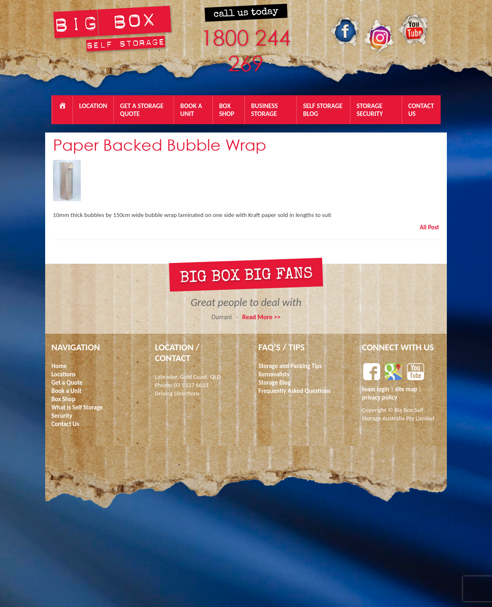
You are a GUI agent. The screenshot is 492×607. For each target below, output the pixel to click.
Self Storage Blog (322, 110)
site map (406, 389)
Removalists (273, 374)
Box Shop (226, 110)
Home (59, 366)
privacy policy (379, 397)
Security (61, 415)
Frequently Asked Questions (294, 391)
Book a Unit (66, 391)
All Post (429, 227)
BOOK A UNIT (191, 110)
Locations (63, 374)
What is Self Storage (77, 407)
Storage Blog (274, 382)
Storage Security (370, 110)
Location (93, 106)
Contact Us (421, 110)
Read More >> (261, 317)
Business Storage (264, 110)
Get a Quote (66, 382)
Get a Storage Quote (142, 110)
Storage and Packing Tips (290, 366)
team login (376, 389)
